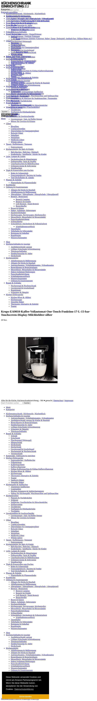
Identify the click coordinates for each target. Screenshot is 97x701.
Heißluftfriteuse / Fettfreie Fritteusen (25, 36)
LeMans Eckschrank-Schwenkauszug (25, 85)
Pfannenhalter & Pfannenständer (23, 61)
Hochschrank (16, 48)
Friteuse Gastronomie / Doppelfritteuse (26, 34)
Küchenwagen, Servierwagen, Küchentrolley (28, 215)
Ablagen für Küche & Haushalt (23, 190)
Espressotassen (17, 147)
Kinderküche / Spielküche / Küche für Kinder (28, 154)
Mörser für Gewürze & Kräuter (23, 121)
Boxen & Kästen (17, 208)
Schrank (14, 37)
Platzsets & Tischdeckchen (21, 101)
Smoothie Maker (17, 84)
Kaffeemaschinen (18, 66)
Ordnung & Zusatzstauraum (22, 281)
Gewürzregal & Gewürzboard (22, 50)
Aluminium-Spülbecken (20, 89)
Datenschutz (58, 400)
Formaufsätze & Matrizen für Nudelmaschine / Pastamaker (34, 98)
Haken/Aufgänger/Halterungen (23, 272)
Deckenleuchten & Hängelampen (24, 159)
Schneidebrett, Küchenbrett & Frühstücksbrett (29, 224)
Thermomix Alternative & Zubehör (24, 77)
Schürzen (14, 103)
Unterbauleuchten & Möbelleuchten (25, 164)
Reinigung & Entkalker (20, 233)
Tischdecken (16, 110)
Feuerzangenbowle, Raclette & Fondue (26, 175)
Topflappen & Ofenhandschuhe (23, 112)
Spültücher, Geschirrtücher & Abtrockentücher (29, 105)
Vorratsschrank (17, 55)
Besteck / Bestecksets (19, 196)
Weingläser (15, 137)
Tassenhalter (16, 229)
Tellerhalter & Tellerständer (21, 231)
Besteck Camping (23, 199)
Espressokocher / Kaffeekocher (23, 62)
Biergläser (15, 126)
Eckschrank (15, 39)
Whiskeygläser (16, 142)
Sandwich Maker (17, 82)
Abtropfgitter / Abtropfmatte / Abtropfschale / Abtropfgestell (34, 194)
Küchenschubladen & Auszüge (18, 81)
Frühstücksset (16, 64)
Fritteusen (10, 32)
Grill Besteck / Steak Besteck (27, 204)
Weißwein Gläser (17, 140)
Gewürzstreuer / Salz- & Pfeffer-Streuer (26, 119)
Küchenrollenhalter (18, 213)
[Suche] (12, 10)
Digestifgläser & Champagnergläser (25, 47)
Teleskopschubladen (19, 32)
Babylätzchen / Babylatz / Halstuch (25, 152)
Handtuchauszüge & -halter (21, 25)
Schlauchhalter (16, 221)
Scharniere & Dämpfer (20, 30)
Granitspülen (16, 91)
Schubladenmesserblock (25, 227)
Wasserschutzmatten (19, 238)
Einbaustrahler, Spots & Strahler (23, 161)
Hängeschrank (16, 44)
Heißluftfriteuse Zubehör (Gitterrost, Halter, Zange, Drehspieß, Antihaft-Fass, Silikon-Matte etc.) (54, 39)
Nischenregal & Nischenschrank (23, 52)
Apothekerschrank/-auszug (21, 247)
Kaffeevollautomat (18, 69)
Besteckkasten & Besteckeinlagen (24, 23)
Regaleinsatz (16, 235)
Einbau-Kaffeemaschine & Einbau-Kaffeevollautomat (32, 71)
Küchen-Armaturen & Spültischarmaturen (27, 94)
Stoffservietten (16, 107)
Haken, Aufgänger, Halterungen (23, 210)
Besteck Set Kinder (23, 202)
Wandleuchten (16, 168)
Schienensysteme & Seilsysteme (23, 166)
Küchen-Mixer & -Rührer (21, 73)
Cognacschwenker (18, 129)
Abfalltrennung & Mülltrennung (23, 192)
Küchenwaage (16, 75)
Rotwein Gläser (17, 133)
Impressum (69, 400)
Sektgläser (15, 135)
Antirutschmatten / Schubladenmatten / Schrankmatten (32, 19)
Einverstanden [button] (25, 697)
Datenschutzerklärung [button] (24, 689)
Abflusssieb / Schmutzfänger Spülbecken (27, 92)
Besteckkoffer (21, 206)
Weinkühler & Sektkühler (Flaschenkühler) (23, 107)
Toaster (14, 80)
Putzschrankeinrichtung (20, 219)
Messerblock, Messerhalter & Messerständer (28, 217)
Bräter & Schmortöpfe (19, 173)
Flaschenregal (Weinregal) (21, 41)
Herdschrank (16, 46)
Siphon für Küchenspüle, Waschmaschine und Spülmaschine (34, 96)
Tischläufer (15, 114)
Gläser (8, 41)
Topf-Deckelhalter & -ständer (22, 178)
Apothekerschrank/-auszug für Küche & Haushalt (30, 83)
